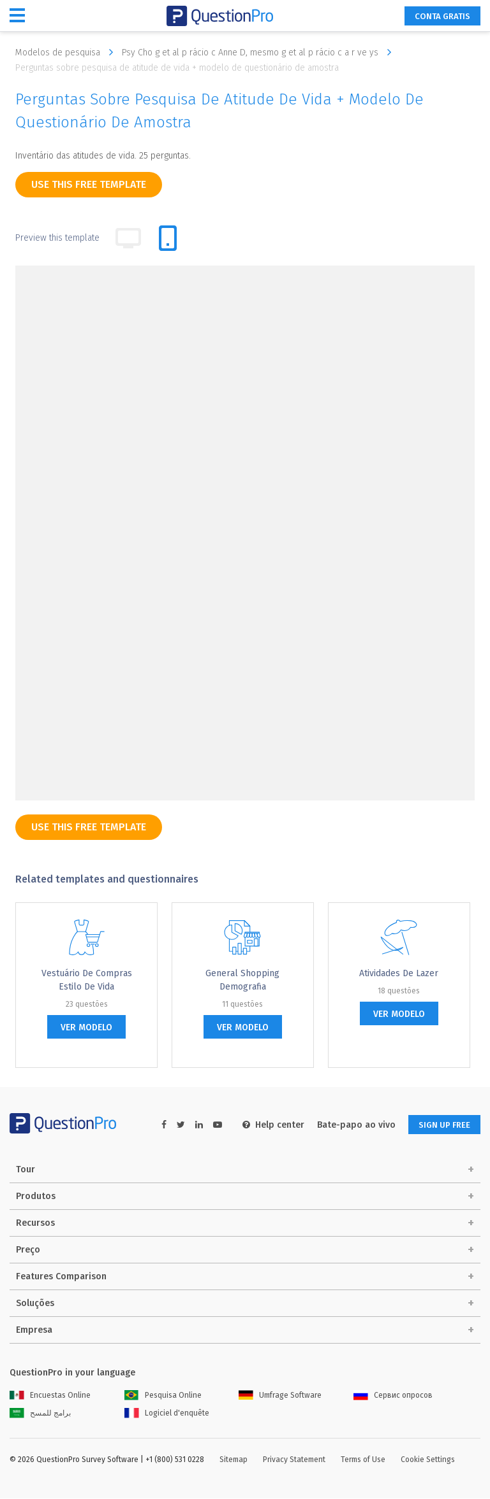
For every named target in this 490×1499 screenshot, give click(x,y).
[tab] (167, 238)
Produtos (36, 1196)
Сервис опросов (393, 1395)
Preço (28, 1250)
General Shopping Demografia (242, 980)
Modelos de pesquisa (67, 52)
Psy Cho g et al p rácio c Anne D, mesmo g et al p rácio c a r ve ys (259, 52)
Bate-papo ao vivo (348, 1124)
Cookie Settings (428, 1460)
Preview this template (57, 237)
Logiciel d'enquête (166, 1413)
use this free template (88, 184)
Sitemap (233, 1460)
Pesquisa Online (163, 1395)
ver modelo (86, 1027)
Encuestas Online (50, 1395)
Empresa (34, 1330)
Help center (265, 1124)
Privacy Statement (294, 1460)
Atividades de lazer (398, 973)
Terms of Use (363, 1460)
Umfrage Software (280, 1395)
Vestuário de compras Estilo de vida (86, 980)
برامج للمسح (40, 1413)
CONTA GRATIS (438, 16)
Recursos (35, 1223)
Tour (25, 1170)
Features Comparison (61, 1277)
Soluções (35, 1303)
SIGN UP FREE (440, 1124)
